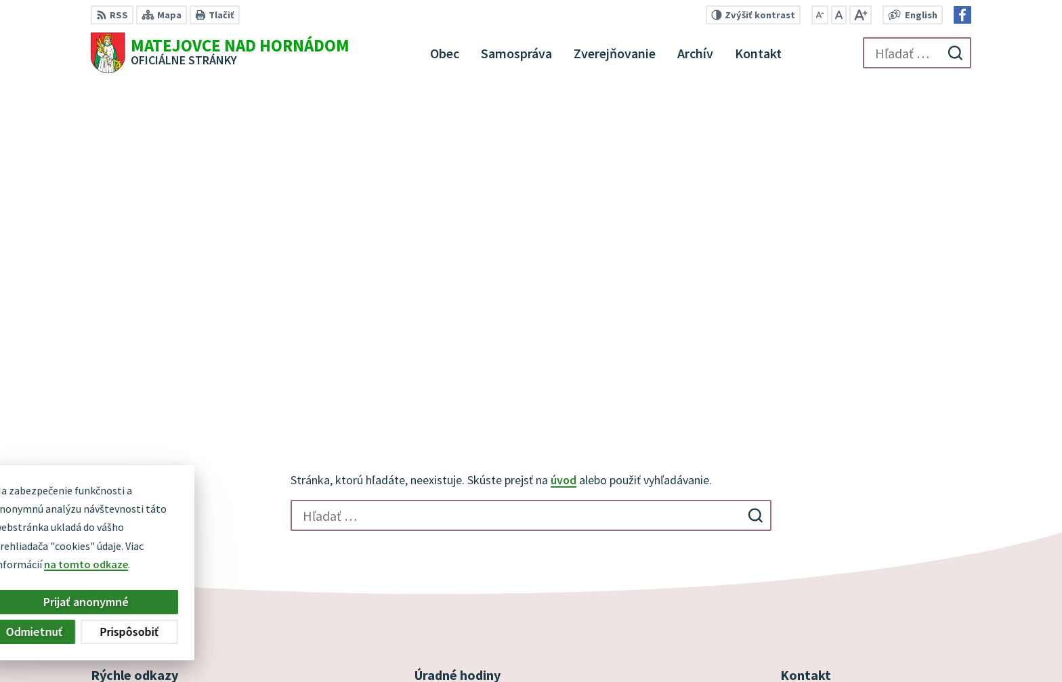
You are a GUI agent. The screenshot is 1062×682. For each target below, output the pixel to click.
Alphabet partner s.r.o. (516, 645)
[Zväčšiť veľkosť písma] (860, 14)
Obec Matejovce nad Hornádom (732, 645)
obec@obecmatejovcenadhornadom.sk (875, 532)
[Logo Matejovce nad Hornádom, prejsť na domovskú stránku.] (220, 53)
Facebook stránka (823, 548)
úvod (563, 159)
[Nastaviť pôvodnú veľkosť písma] (839, 14)
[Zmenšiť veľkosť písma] (819, 14)
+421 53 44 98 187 (819, 516)
